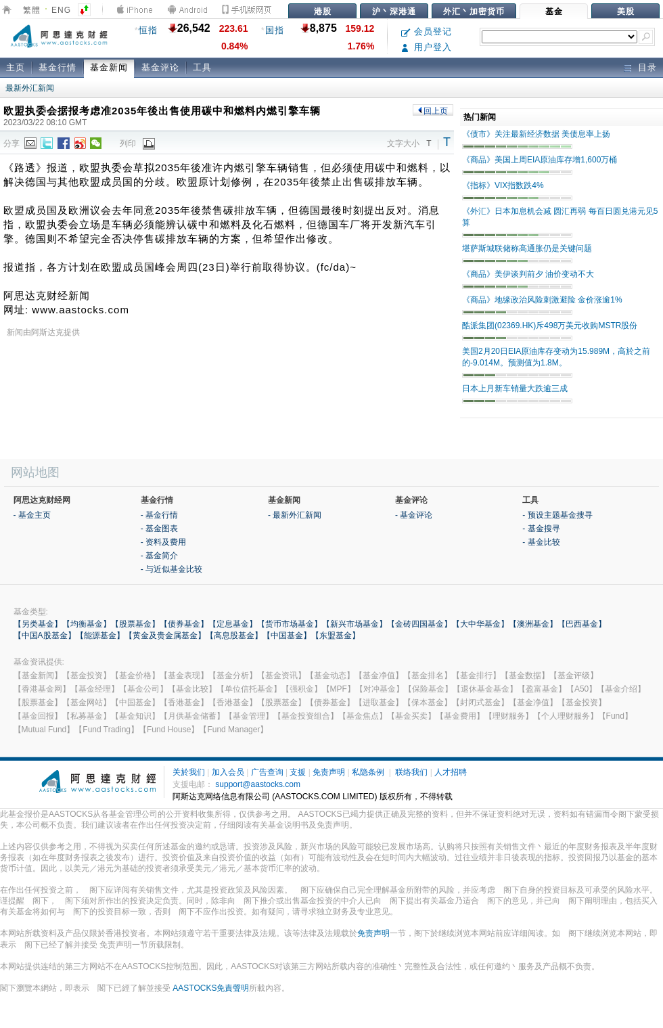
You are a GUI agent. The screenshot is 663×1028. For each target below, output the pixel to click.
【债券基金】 (184, 624)
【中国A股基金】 (45, 635)
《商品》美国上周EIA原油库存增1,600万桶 (539, 159)
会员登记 (426, 31)
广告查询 (267, 772)
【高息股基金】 (234, 635)
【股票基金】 (135, 624)
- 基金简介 (159, 555)
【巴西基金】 (581, 624)
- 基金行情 (159, 515)
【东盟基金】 (335, 635)
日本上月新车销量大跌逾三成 (515, 388)
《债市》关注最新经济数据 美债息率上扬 (536, 134)
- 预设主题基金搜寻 (557, 515)
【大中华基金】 (480, 624)
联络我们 (411, 772)
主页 (15, 67)
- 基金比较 (540, 542)
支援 (298, 772)
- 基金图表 (159, 528)
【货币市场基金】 (289, 624)
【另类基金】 (38, 624)
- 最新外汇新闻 (294, 515)
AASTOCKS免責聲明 (211, 988)
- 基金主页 (32, 515)
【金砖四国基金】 (419, 624)
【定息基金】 (232, 624)
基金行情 (57, 67)
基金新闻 (109, 67)
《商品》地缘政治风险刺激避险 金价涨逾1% (542, 300)
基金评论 (160, 67)
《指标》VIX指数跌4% (503, 185)
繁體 (32, 10)
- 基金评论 (413, 515)
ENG (61, 10)
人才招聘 (450, 772)
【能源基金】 (100, 635)
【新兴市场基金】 (354, 624)
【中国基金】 (286, 635)
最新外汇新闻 (29, 88)
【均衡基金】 (86, 624)
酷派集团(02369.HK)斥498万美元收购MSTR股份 (549, 325)
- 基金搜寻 (540, 528)
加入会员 (228, 772)
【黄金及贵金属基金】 (165, 635)
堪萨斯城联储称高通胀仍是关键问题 (527, 248)
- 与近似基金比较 (171, 569)
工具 (202, 67)
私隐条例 (368, 772)
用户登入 (426, 47)
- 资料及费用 (163, 542)
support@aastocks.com (257, 784)
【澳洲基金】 (533, 624)
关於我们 (189, 772)
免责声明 (329, 772)
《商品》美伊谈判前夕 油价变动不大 (528, 274)
